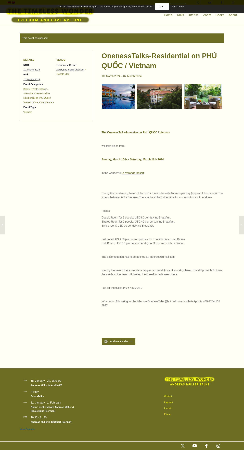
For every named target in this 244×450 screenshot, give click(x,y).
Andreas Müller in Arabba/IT (46, 385)
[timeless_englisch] (50, 15)
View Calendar (27, 429)
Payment (168, 402)
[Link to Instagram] (218, 445)
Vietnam (49, 102)
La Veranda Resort (132, 173)
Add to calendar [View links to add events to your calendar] (119, 341)
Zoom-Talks (37, 396)
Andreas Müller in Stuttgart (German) (51, 422)
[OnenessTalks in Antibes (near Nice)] (2, 225)
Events (34, 89)
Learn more (178, 6)
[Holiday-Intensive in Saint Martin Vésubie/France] (241, 225)
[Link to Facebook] (206, 445)
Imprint (167, 408)
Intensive (28, 93)
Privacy (168, 414)
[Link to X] (182, 445)
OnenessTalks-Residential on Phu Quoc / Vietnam (37, 98)
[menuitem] (168, 15)
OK (162, 6)
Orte (35, 102)
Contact (168, 396)
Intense (43, 89)
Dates (26, 89)
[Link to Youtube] (194, 445)
